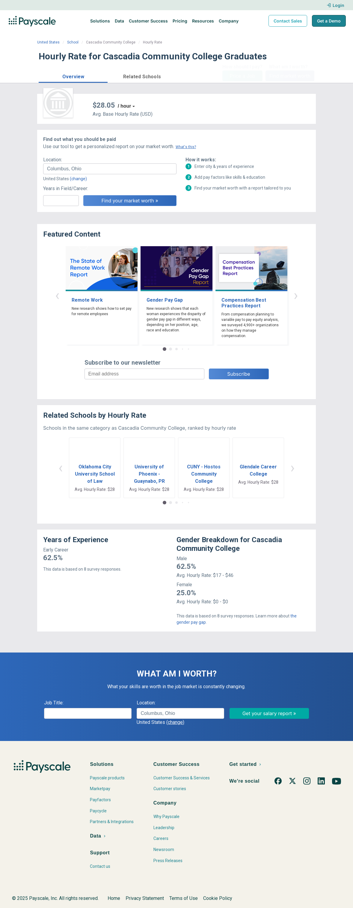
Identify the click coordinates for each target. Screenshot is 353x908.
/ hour (124, 106)
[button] (73, 76)
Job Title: (54, 703)
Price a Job (242, 76)
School (73, 42)
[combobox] (109, 168)
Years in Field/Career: (65, 188)
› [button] (296, 295)
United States (48, 42)
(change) (78, 178)
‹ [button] (57, 295)
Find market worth (289, 76)
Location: (52, 160)
